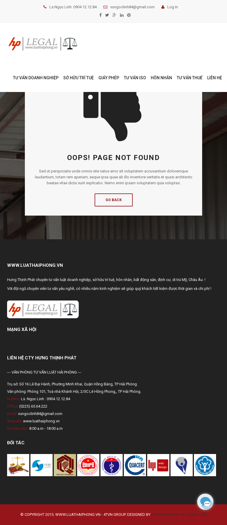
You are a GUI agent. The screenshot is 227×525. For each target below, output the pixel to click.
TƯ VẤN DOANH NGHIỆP (36, 77)
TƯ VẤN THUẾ (189, 77)
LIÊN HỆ (214, 77)
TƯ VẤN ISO (135, 77)
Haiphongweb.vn (167, 514)
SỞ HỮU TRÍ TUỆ (78, 77)
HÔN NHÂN (161, 77)
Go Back (114, 200)
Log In (169, 7)
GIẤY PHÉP (108, 77)
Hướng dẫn (196, 514)
